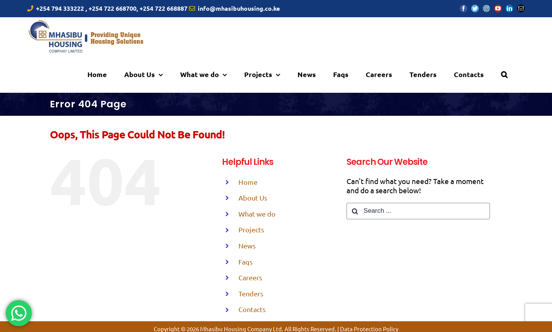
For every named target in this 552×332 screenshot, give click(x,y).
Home (248, 182)
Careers (250, 277)
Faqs (245, 262)
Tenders (250, 293)
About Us (252, 198)
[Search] (504, 74)
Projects (251, 229)
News (247, 246)
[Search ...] (418, 211)
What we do (257, 214)
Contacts (252, 309)
